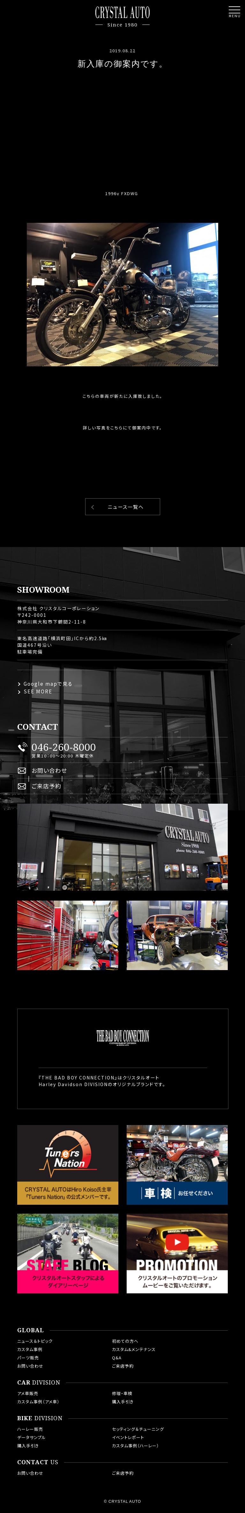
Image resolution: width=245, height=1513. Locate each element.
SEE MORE (38, 691)
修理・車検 (122, 1393)
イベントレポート (128, 1437)
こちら (116, 428)
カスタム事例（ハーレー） (135, 1446)
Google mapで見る (48, 683)
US (37, 1462)
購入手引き (123, 1402)
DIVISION (38, 1382)
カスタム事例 (29, 1349)
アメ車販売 (27, 1393)
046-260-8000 (64, 747)
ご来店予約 (46, 786)
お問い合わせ (49, 770)
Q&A (117, 1358)
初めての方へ (125, 1341)
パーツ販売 (28, 1358)
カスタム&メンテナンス (134, 1349)
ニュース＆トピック (35, 1341)
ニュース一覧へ (126, 506)
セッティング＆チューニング (138, 1429)
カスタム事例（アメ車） (38, 1402)
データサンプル (31, 1437)
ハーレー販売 (30, 1429)
